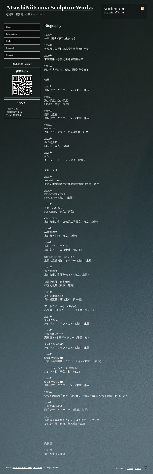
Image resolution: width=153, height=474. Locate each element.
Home (8, 27)
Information (11, 34)
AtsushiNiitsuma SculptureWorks (49, 7)
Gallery (9, 41)
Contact (9, 55)
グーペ (130, 468)
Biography (10, 48)
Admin (138, 468)
